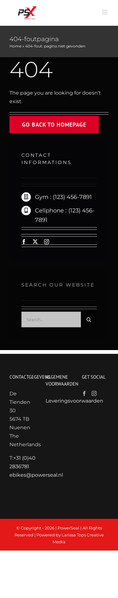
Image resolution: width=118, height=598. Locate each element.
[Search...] (51, 321)
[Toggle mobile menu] (105, 12)
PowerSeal (68, 527)
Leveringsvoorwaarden (74, 401)
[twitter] (35, 241)
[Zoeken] (89, 321)
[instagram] (46, 241)
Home (15, 46)
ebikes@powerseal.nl (36, 475)
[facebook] (23, 241)
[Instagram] (94, 393)
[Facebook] (84, 393)
